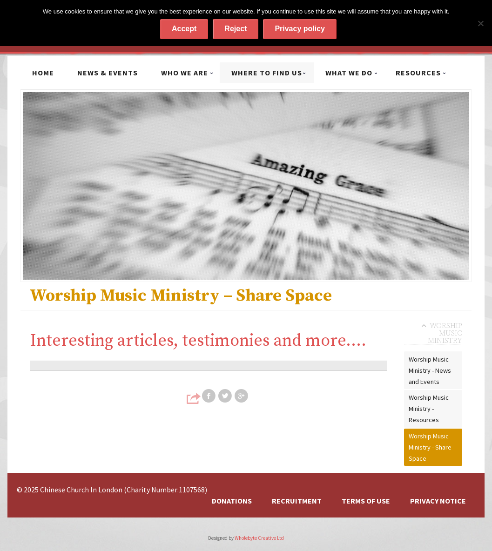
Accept (184, 29)
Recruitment (297, 500)
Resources (418, 72)
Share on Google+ (242, 396)
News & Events (107, 72)
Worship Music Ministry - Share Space (430, 447)
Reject (235, 29)
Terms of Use (366, 500)
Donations (232, 500)
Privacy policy (300, 29)
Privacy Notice (438, 500)
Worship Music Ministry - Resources (429, 408)
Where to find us (266, 72)
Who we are (184, 72)
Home (43, 72)
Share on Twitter (225, 396)
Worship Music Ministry (445, 333)
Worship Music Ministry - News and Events (430, 370)
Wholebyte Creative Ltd (259, 538)
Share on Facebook (209, 396)
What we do (348, 72)
